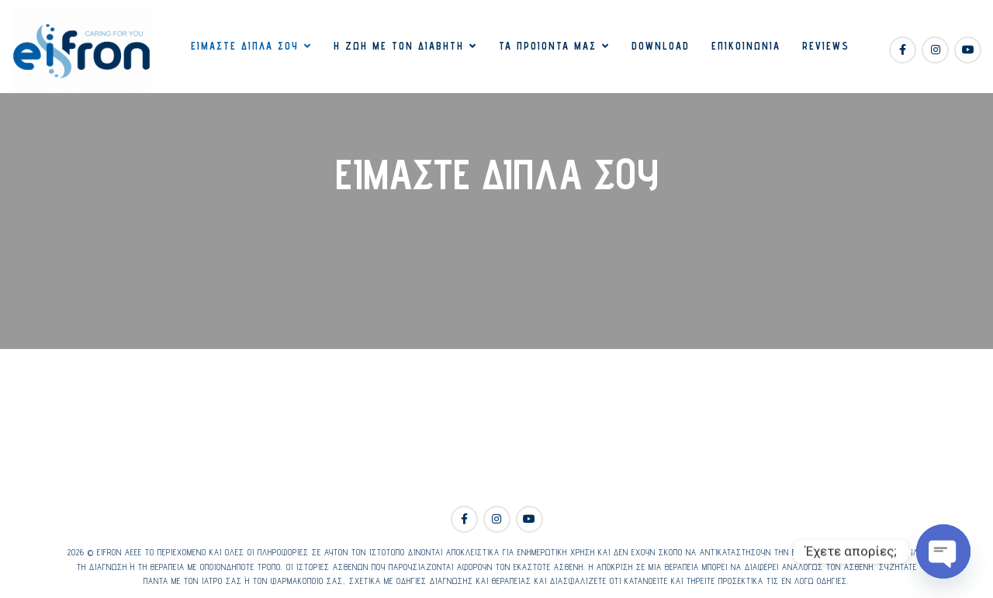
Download (660, 46)
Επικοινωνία (745, 46)
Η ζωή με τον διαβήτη (399, 46)
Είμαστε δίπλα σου (245, 46)
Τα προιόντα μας (548, 46)
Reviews (825, 46)
